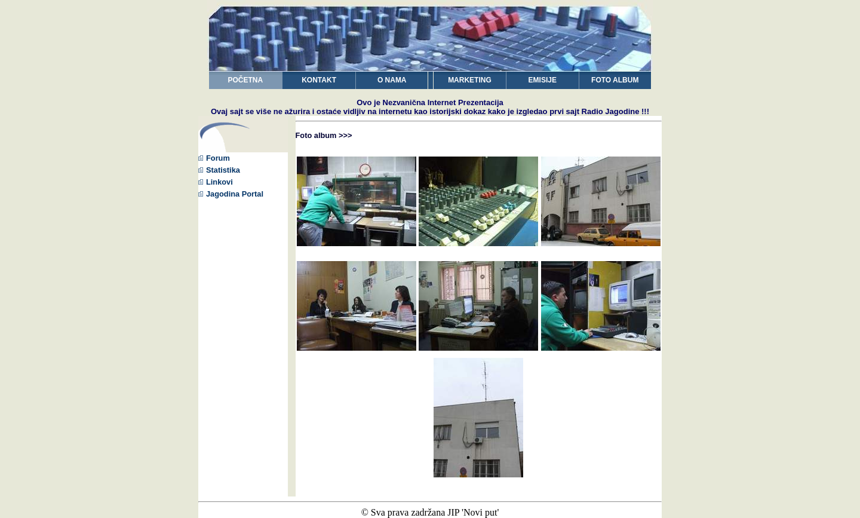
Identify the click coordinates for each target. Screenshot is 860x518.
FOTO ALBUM (614, 80)
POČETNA (245, 80)
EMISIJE (543, 80)
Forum (214, 158)
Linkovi (215, 181)
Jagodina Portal (230, 193)
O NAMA (392, 80)
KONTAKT (319, 80)
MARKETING (470, 80)
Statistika (219, 169)
